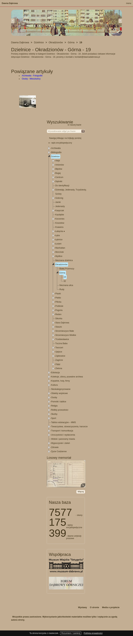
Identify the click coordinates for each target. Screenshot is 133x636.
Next (120, 20)
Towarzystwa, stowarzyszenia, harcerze (69, 426)
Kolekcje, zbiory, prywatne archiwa (67, 376)
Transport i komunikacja (62, 430)
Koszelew (59, 223)
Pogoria (58, 310)
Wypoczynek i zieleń (60, 443)
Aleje (57, 160)
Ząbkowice (60, 356)
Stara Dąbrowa (62, 322)
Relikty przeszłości (59, 410)
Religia (54, 406)
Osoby (54, 397)
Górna (62, 273)
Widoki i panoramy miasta (63, 439)
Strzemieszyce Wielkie (65, 335)
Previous (12, 20)
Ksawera (59, 227)
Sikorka (58, 318)
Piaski (58, 293)
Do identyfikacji (62, 185)
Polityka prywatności (93, 633)
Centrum (59, 177)
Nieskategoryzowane (60, 389)
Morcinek (59, 252)
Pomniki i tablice (58, 401)
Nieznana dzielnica (64, 260)
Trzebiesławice (62, 339)
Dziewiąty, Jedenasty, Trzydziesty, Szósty (70, 192)
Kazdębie (59, 214)
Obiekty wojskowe (59, 393)
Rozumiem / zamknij (70, 633)
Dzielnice (55, 156)
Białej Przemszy (66, 268)
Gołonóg (59, 198)
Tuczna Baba (61, 343)
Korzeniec (59, 219)
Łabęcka (60, 231)
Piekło (58, 298)
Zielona (58, 368)
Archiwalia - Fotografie (32, 75)
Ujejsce (58, 352)
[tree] (66, 300)
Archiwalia (56, 148)
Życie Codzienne (58, 451)
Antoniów (59, 165)
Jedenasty (60, 206)
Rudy (61, 289)
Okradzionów (61, 264)
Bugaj (58, 173)
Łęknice (58, 239)
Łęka (57, 235)
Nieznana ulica (66, 285)
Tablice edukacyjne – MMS (63, 422)
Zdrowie (55, 447)
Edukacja (55, 372)
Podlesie (59, 306)
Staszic (58, 327)
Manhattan (60, 248)
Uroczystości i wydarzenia (63, 435)
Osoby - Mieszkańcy (31, 79)
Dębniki (58, 181)
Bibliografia (56, 152)
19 (65, 277)
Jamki (58, 202)
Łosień (58, 244)
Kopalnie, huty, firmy (60, 381)
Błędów (58, 169)
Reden (58, 314)
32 (65, 281)
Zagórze (59, 360)
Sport (53, 418)
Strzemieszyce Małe (64, 331)
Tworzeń (59, 347)
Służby (54, 414)
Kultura (54, 385)
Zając (57, 364)
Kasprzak (59, 210)
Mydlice (58, 256)
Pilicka (58, 302)
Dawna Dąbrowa (10, 3)
